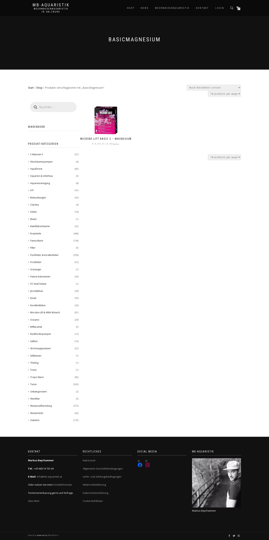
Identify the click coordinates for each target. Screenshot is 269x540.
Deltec (33, 211)
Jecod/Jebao (36, 291)
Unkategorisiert (38, 391)
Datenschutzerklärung (95, 493)
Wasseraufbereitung (41, 405)
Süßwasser (35, 355)
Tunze (33, 384)
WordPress (53, 535)
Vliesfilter (35, 398)
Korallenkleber (38, 305)
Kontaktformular (62, 484)
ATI (32, 190)
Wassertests (36, 413)
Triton (33, 369)
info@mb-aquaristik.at (49, 476)
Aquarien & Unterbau (41, 176)
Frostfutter (35, 262)
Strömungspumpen (40, 348)
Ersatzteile (35, 233)
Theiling (34, 362)
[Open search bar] (232, 8)
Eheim (33, 219)
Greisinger (35, 269)
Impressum (89, 460)
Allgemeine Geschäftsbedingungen (103, 468)
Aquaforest (36, 168)
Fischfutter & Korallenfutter (44, 255)
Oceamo (34, 319)
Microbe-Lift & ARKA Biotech (45, 312)
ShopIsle (32, 535)
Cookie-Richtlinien (93, 501)
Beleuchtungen (38, 197)
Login (219, 8)
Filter (32, 247)
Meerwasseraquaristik (172, 8)
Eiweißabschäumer (40, 226)
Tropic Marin (37, 377)
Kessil (33, 298)
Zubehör (35, 420)
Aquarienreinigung (40, 183)
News (145, 8)
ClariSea (34, 204)
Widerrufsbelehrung (94, 484)
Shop (130, 8)
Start (31, 87)
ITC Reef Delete (38, 283)
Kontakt (202, 8)
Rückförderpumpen (40, 334)
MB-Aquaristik (51, 5)
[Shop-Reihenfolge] (214, 88)
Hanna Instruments (40, 276)
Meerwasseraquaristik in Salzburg (51, 10)
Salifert (34, 341)
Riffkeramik (36, 326)
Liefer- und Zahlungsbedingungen (102, 476)
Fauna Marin (36, 240)
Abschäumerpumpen (41, 161)
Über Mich (33, 501)
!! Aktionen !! (36, 154)
